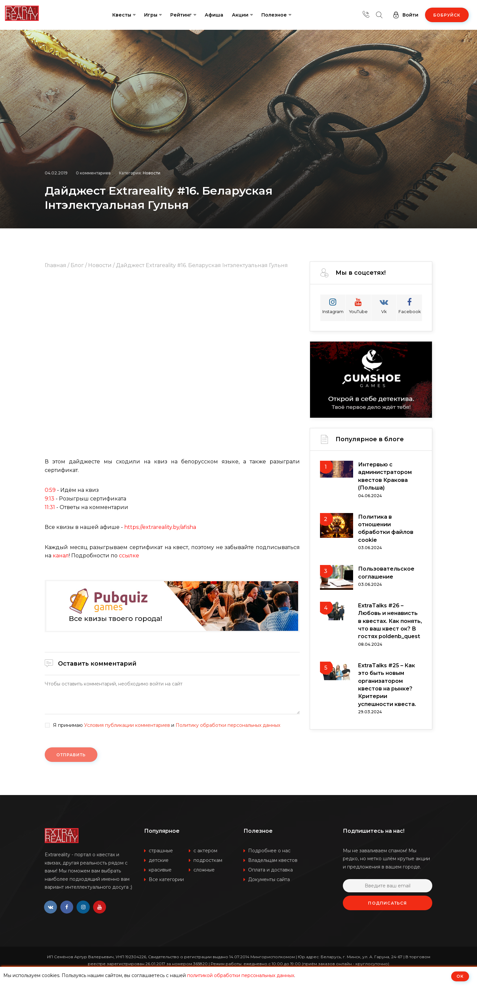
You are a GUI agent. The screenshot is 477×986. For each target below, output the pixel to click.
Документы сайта (269, 879)
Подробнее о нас (269, 851)
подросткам (207, 860)
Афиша (214, 15)
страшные (161, 851)
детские (159, 860)
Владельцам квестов (272, 860)
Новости (151, 171)
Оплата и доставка (270, 870)
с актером (205, 851)
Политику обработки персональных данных (228, 725)
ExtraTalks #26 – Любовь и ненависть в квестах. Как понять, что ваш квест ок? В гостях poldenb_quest (390, 623)
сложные (204, 870)
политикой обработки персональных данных (240, 975)
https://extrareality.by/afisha (160, 527)
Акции (240, 15)
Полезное (274, 15)
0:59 (50, 490)
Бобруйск (446, 15)
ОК (460, 976)
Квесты (121, 15)
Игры (150, 15)
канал (61, 555)
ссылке (129, 555)
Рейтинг (181, 15)
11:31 (50, 507)
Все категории (166, 879)
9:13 (49, 498)
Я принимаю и (166, 725)
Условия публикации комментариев (127, 725)
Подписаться (387, 903)
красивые (160, 870)
